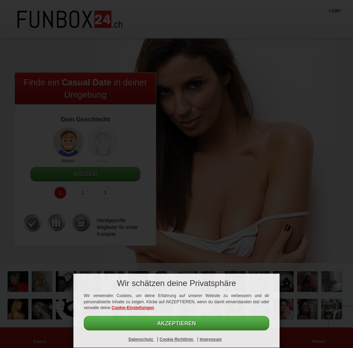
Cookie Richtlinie (177, 339)
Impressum (211, 339)
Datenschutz (141, 339)
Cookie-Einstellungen (133, 307)
